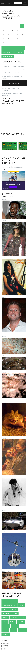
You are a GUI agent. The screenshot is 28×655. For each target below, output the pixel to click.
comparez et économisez (9, 169)
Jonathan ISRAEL (18, 52)
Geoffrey (6, 626)
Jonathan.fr (6, 3)
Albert (14, 609)
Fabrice (5, 630)
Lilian (22, 617)
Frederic (15, 626)
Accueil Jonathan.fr (6, 639)
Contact (3, 648)
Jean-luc (20, 621)
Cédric (5, 601)
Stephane (6, 613)
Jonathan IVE (6, 52)
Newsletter (4, 650)
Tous (4, 22)
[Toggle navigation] (25, 3)
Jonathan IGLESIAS (8, 56)
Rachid (15, 613)
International (4, 645)
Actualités (4, 640)
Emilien (13, 630)
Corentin (22, 630)
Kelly (4, 621)
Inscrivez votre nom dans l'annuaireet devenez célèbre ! (14, 82)
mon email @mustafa (9, 605)
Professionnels (5, 643)
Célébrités (18, 3)
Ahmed (21, 605)
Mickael (5, 617)
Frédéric (13, 601)
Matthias (14, 617)
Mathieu (5, 609)
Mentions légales (6, 647)
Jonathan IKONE (19, 48)
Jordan (12, 621)
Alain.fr (5, 634)
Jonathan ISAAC (7, 48)
